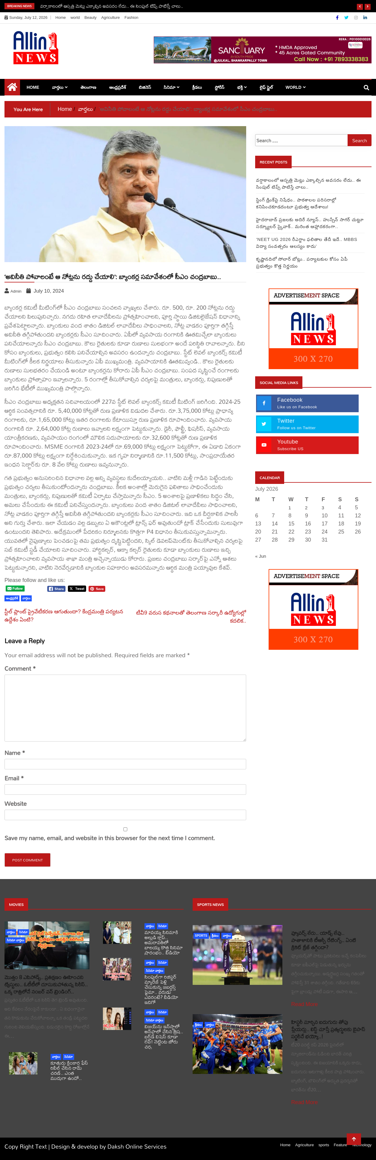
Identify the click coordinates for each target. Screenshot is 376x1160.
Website (15, 803)
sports (201, 935)
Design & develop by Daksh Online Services (109, 1146)
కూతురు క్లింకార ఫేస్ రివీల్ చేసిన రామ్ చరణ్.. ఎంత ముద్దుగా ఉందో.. (69, 1070)
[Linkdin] (365, 17)
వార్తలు (57, 87)
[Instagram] (356, 17)
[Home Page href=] (12, 88)
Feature (340, 1145)
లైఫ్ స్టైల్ (266, 87)
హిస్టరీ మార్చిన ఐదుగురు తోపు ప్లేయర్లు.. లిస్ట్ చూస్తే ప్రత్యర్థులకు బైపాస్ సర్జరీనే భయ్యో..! (328, 1029)
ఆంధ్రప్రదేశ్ (117, 87)
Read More (304, 1004)
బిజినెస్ (145, 87)
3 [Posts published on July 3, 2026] (323, 507)
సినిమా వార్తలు (15, 940)
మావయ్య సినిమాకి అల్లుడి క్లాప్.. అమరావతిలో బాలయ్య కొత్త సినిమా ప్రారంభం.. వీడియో (163, 942)
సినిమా (169, 87)
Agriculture (110, 17)
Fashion (131, 17)
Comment (20, 668)
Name (14, 752)
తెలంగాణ (88, 87)
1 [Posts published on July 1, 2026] (289, 507)
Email (14, 778)
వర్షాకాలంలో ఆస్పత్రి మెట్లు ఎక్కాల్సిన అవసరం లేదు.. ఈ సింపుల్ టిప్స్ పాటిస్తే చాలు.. (111, 6)
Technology (362, 1145)
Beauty (90, 17)
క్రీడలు (197, 87)
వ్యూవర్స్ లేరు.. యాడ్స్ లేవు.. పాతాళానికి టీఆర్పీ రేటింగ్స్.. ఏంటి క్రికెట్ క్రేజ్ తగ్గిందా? (323, 940)
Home (60, 17)
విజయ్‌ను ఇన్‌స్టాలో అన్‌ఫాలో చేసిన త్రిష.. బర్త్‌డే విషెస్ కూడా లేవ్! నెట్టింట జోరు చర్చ (163, 1036)
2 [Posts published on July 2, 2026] (306, 507)
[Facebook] (338, 17)
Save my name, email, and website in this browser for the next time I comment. (109, 838)
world (75, 17)
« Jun (260, 556)
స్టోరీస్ (219, 87)
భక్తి (240, 87)
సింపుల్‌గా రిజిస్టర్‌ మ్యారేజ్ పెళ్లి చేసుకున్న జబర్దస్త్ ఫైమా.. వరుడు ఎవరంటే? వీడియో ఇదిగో (161, 989)
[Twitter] (347, 17)
